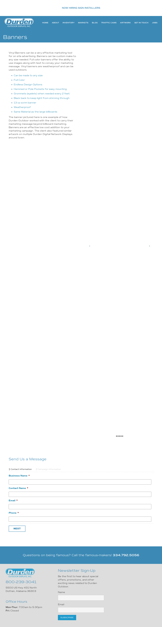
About (55, 23)
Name (61, 592)
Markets (83, 23)
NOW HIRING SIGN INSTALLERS (81, 8)
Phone (14, 512)
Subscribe (67, 617)
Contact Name (18, 488)
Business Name (19, 475)
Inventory (69, 23)
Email (13, 500)
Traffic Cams (109, 23)
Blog (95, 23)
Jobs (154, 23)
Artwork (125, 23)
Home (45, 23)
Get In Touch (141, 23)
